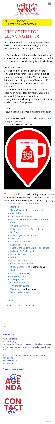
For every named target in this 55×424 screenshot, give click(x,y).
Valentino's (15, 288)
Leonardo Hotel (18, 244)
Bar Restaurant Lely (20, 241)
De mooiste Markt (19, 254)
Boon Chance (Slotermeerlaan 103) (27, 203)
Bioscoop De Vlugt (19, 292)
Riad (12, 269)
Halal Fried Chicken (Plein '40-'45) (27, 228)
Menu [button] (8, 21)
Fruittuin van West (19, 225)
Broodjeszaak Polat (20, 266)
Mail (19, 305)
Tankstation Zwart (19, 285)
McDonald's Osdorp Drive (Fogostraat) (30, 247)
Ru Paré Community (20, 273)
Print (9, 305)
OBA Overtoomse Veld (21, 263)
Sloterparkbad (17, 279)
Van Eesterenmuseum (21, 216)
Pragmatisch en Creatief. (13, 369)
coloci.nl (48, 422)
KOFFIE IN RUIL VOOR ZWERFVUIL (22, 24)
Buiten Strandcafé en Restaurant (26, 209)
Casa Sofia (15, 213)
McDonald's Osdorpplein (22, 251)
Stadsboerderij (17, 282)
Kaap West (15, 238)
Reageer (30, 305)
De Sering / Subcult (19, 276)
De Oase (14, 232)
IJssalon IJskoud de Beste (23, 235)
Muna (13, 257)
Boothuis (14, 206)
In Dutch (8, 299)
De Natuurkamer (18, 260)
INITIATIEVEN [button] (22, 21)
